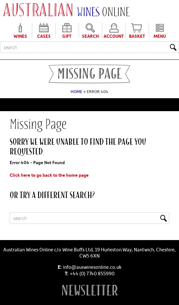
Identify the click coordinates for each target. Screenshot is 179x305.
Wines (20, 35)
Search (90, 35)
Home (76, 91)
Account (114, 35)
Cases (44, 35)
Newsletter (89, 290)
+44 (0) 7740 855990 (92, 273)
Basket (137, 35)
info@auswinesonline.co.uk (92, 267)
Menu (160, 35)
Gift (67, 35)
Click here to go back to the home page (49, 175)
